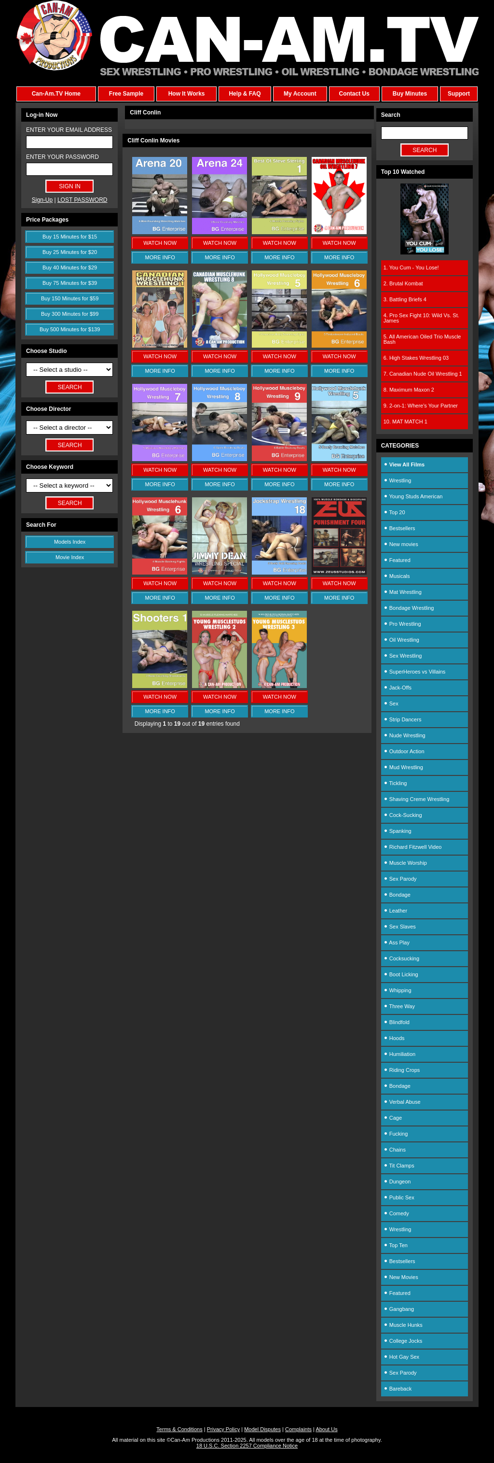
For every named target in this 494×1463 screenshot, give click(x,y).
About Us (326, 1429)
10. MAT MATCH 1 (405, 421)
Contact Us (354, 93)
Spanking (398, 831)
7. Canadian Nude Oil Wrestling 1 (423, 374)
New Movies (401, 1277)
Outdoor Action (404, 751)
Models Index (69, 542)
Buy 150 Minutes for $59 (69, 298)
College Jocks (403, 1341)
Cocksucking (401, 958)
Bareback (398, 1389)
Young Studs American (413, 496)
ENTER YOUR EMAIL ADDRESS (69, 130)
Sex (391, 703)
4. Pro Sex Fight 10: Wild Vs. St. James (421, 318)
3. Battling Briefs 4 (405, 299)
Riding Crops (402, 1070)
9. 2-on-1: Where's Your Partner (421, 405)
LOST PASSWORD (82, 200)
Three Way (399, 1006)
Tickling (395, 783)
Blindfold (397, 1022)
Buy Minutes (410, 93)
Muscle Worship (405, 863)
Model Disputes (262, 1429)
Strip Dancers (403, 719)
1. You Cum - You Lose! (411, 267)
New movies (401, 544)
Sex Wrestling (403, 656)
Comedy (396, 1213)
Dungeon (397, 1181)
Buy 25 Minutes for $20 (69, 252)
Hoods (394, 1038)
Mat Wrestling (403, 592)
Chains (395, 1150)
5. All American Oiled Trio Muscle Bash (422, 339)
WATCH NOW (160, 243)
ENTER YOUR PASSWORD (62, 157)
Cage (393, 1118)
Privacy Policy (223, 1429)
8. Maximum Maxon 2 (409, 390)
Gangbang (399, 1309)
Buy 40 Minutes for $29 (69, 267)
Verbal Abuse (402, 1102)
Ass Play (397, 942)
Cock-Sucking (403, 815)
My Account (300, 93)
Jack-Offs (398, 687)
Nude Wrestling (404, 735)
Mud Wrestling (403, 767)
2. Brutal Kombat (403, 283)
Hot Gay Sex (401, 1357)
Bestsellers (399, 528)
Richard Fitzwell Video (413, 847)
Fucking (396, 1134)
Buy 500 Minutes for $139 (70, 329)
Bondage (397, 895)
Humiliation (399, 1054)
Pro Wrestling (402, 624)
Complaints (298, 1429)
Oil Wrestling (401, 640)
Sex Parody (400, 879)
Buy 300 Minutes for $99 (69, 314)
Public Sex (399, 1197)
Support (459, 93)
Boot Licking (401, 974)
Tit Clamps (399, 1165)
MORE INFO (160, 257)
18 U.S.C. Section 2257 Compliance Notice (247, 1446)
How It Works (186, 93)
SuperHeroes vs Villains (415, 672)
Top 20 (394, 512)
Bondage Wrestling (409, 608)
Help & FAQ (245, 93)
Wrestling (398, 480)
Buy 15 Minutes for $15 (69, 236)
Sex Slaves (400, 926)
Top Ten (396, 1245)
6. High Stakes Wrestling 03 (416, 358)
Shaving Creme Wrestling (417, 799)
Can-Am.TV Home (56, 93)
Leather (395, 911)
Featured (397, 560)
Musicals (397, 576)
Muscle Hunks (403, 1325)
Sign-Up (42, 200)
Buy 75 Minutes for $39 (69, 283)
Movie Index (69, 557)
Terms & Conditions (179, 1429)
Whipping (398, 990)
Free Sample (126, 93)
